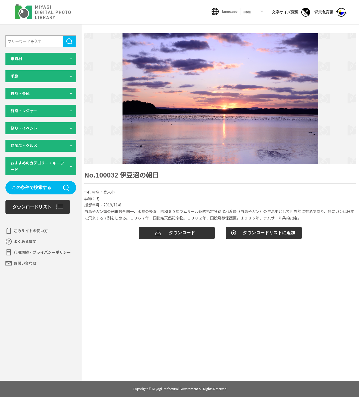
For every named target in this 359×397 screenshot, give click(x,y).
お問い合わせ (25, 263)
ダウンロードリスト (32, 206)
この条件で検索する (31, 187)
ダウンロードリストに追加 (269, 232)
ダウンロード (182, 232)
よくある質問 (25, 241)
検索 (69, 41)
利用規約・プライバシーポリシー (42, 252)
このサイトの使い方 (31, 230)
